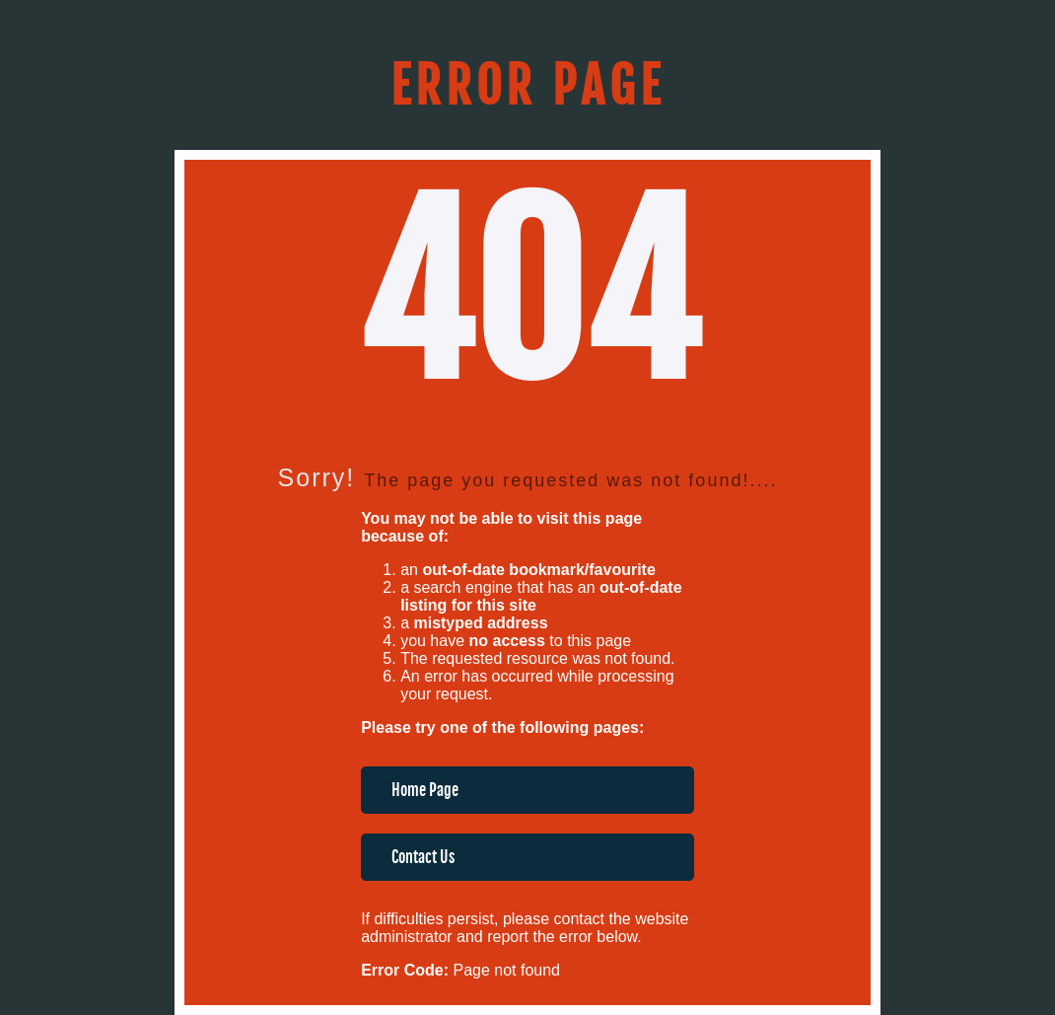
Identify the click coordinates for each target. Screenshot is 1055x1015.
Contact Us (423, 857)
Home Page (424, 790)
